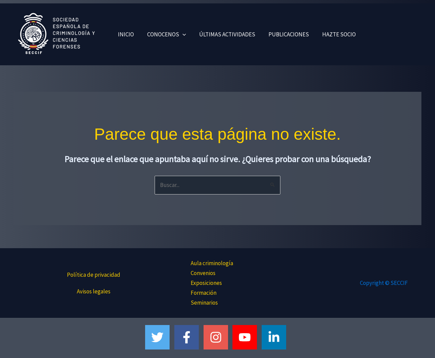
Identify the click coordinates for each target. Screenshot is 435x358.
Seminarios (204, 302)
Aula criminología (212, 263)
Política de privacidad (93, 274)
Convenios (203, 273)
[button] (179, 34)
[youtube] (246, 337)
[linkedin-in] (276, 337)
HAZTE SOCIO (331, 34)
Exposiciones (206, 283)
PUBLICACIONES (282, 34)
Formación (203, 292)
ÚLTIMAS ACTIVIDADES (223, 34)
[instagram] (218, 337)
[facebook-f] (188, 337)
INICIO (125, 34)
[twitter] (159, 337)
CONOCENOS (163, 34)
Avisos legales (93, 291)
